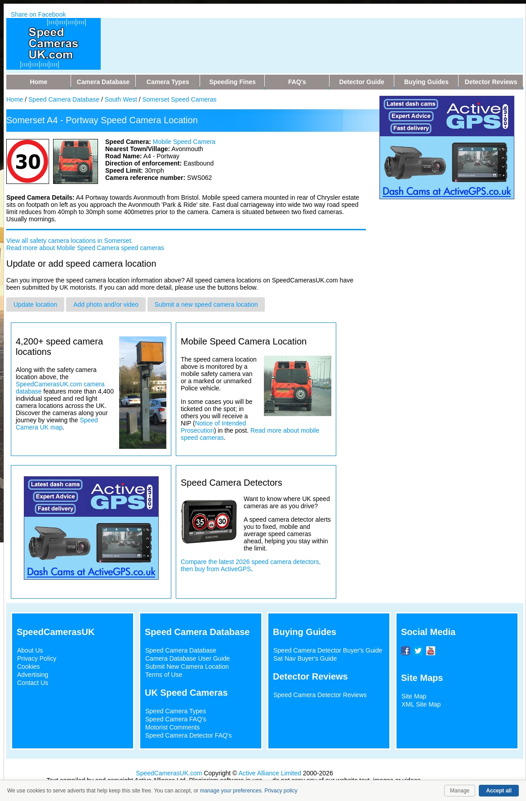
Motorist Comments (172, 727)
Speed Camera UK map (57, 423)
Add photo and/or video (105, 304)
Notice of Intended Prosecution (213, 427)
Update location (35, 304)
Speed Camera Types (175, 711)
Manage (459, 791)
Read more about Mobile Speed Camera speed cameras (85, 247)
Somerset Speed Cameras (180, 99)
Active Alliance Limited (270, 773)
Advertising (32, 674)
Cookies (28, 666)
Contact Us (32, 682)
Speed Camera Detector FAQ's (188, 735)
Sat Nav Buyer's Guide (305, 658)
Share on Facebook (38, 14)
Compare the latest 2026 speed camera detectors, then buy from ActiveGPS (251, 565)
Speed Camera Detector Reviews (320, 694)
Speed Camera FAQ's (175, 719)
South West (121, 99)
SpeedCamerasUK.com (169, 773)
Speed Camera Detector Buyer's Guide (327, 650)
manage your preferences (231, 791)
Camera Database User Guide (187, 658)
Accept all (499, 791)
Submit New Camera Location (187, 666)
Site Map (413, 696)
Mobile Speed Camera (184, 141)
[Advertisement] (282, 38)
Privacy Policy (36, 658)
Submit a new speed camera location (206, 304)
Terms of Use (163, 674)
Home (14, 99)
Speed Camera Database (63, 99)
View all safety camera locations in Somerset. (69, 240)
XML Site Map (421, 704)
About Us (30, 650)
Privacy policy (280, 791)
